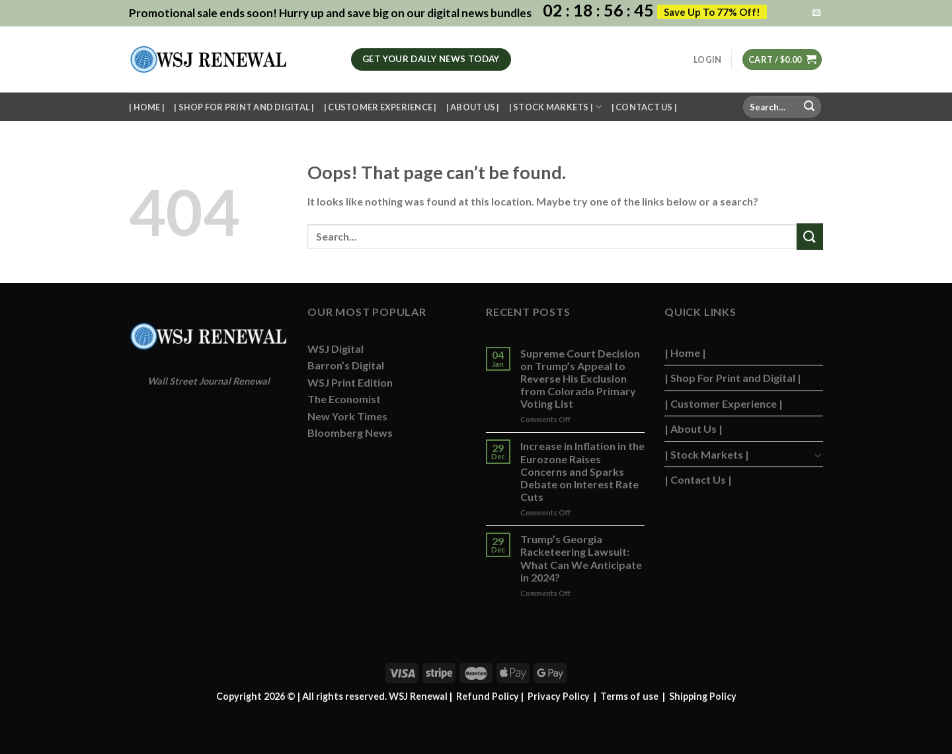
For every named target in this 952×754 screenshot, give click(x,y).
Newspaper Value (653, 724)
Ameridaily (325, 641)
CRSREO (289, 724)
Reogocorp (367, 724)
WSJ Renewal (412, 724)
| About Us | (473, 107)
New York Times (347, 416)
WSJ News (184, 641)
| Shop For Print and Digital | (244, 107)
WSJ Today (610, 641)
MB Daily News (594, 724)
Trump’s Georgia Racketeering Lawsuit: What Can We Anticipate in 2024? (581, 558)
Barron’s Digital (345, 365)
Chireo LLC (223, 724)
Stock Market (763, 724)
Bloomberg (325, 724)
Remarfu (404, 641)
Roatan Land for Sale (531, 724)
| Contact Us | (645, 107)
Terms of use (629, 696)
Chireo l (257, 724)
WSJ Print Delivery (718, 641)
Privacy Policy (559, 696)
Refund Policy (487, 696)
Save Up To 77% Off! (712, 12)
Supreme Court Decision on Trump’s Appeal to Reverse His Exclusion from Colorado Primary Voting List (580, 378)
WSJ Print (769, 641)
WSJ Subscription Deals (500, 641)
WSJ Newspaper (276, 641)
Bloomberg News (350, 432)
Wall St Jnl (439, 641)
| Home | (147, 107)
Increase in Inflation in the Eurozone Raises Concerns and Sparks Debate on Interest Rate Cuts (582, 471)
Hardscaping (565, 641)
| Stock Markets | (555, 106)
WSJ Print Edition (350, 382)
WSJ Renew (225, 641)
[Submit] (809, 107)
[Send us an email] (816, 13)
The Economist (344, 399)
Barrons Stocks (658, 641)
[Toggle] (818, 455)
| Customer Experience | (380, 107)
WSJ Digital (335, 348)
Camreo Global (711, 724)
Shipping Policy (702, 696)
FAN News (185, 724)
